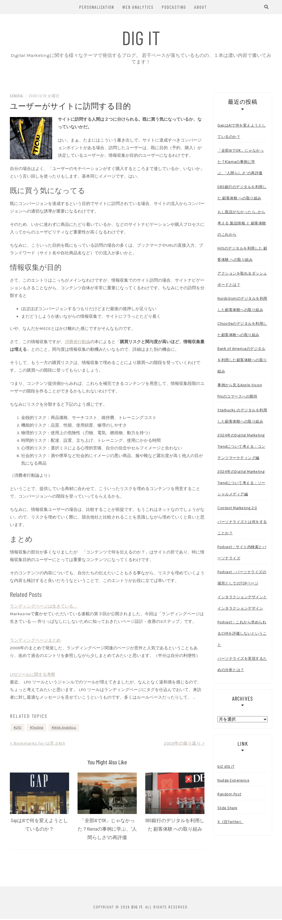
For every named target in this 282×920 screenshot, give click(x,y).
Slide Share (227, 809)
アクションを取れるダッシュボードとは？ (242, 280)
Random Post (229, 795)
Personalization (96, 7)
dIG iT (141, 37)
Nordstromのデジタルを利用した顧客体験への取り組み (242, 305)
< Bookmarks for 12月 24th (37, 744)
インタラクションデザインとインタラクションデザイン (242, 603)
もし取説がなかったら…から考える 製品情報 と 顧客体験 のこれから (241, 224)
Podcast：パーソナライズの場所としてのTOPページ (241, 578)
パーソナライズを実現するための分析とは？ (242, 665)
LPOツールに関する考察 (32, 675)
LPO (18, 728)
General (17, 96)
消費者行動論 (77, 342)
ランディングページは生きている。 (44, 607)
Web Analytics (138, 7)
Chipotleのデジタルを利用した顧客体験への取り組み (242, 330)
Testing (37, 728)
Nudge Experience (233, 781)
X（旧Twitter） (230, 822)
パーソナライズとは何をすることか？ (242, 528)
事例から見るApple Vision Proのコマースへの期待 (239, 391)
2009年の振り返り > (184, 744)
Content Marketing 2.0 (237, 509)
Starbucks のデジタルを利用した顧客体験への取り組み (242, 416)
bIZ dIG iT (225, 767)
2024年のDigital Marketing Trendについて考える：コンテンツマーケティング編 (241, 447)
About (200, 7)
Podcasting (174, 7)
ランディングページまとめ (35, 641)
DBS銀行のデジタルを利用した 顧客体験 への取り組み (241, 193)
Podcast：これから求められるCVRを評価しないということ (241, 634)
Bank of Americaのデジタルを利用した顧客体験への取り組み (242, 360)
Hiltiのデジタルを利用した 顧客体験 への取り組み (242, 254)
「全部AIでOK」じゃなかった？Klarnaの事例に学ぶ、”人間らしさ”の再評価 (107, 829)
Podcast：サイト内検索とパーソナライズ (241, 553)
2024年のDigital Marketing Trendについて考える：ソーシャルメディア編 (241, 483)
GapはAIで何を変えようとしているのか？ (241, 132)
